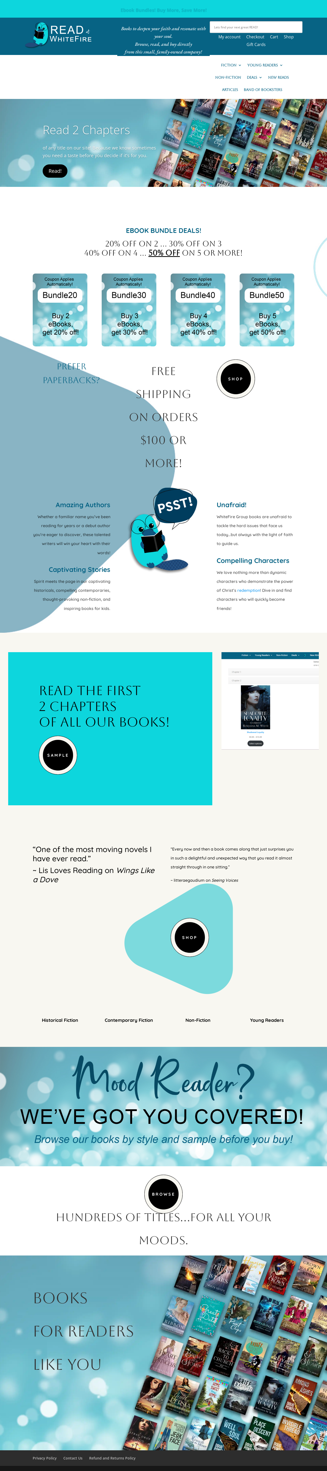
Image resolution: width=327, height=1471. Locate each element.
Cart (274, 37)
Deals (252, 78)
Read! (55, 170)
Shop (289, 37)
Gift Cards (256, 45)
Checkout (255, 37)
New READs (278, 78)
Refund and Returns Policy (112, 1458)
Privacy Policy (45, 1458)
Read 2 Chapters (86, 130)
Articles (230, 90)
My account (229, 37)
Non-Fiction (228, 78)
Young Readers (262, 65)
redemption (248, 590)
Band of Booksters (263, 90)
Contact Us (73, 1458)
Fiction (229, 65)
